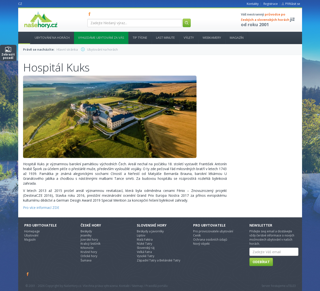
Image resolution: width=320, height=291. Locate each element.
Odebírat (261, 262)
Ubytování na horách (52, 37)
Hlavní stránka (22, 37)
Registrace (270, 4)
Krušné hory (89, 252)
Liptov (141, 235)
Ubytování (31, 235)
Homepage (32, 231)
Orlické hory (89, 256)
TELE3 (292, 286)
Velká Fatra (144, 252)
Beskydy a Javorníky (150, 231)
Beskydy (86, 231)
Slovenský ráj (146, 248)
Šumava (86, 260)
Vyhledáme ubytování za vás (101, 37)
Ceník (197, 235)
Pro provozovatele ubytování (213, 231)
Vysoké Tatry (145, 256)
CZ (20, 4)
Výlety (189, 37)
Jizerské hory (89, 239)
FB (90, 14)
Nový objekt (201, 244)
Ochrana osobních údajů (210, 239)
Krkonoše (87, 248)
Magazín (237, 37)
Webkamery (212, 37)
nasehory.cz (32, 11)
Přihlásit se (292, 4)
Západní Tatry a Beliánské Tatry (158, 260)
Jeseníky (86, 235)
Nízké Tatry (144, 244)
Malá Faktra (145, 239)
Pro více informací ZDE (41, 207)
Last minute (165, 37)
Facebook (28, 274)
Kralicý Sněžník (90, 244)
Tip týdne (140, 37)
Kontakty (253, 4)
